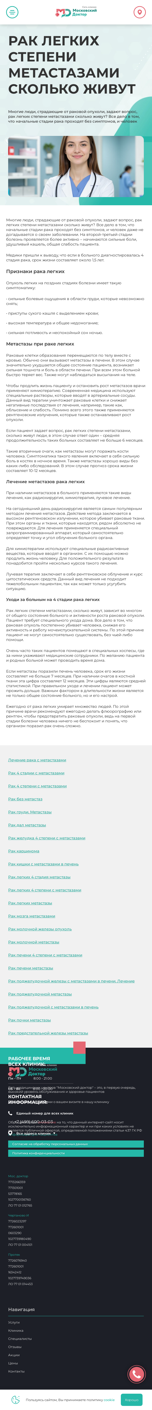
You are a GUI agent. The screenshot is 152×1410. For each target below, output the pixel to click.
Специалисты (20, 1339)
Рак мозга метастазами (31, 916)
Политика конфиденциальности (38, 1153)
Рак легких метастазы (30, 903)
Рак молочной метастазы (33, 942)
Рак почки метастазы (29, 1020)
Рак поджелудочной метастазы (40, 994)
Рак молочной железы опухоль (40, 929)
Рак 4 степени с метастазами (37, 786)
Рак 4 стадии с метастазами (36, 773)
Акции (14, 1355)
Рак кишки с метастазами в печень (43, 864)
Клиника (16, 1330)
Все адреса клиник (36, 1133)
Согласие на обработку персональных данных (50, 1144)
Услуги (14, 1322)
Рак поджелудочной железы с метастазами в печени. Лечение (71, 981)
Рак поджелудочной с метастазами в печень (53, 1007)
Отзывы (14, 1347)
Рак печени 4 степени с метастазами (45, 955)
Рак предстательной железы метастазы (48, 1033)
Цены (13, 1363)
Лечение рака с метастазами (37, 760)
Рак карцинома (23, 851)
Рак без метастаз (25, 799)
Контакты (16, 1371)
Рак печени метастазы (30, 968)
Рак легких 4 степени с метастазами (44, 890)
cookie (109, 1400)
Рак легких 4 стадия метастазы (39, 877)
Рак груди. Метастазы (30, 812)
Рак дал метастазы (27, 825)
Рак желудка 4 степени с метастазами (46, 838)
